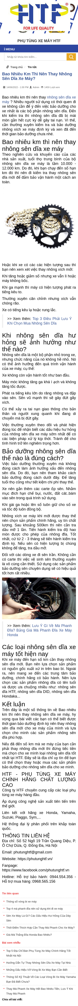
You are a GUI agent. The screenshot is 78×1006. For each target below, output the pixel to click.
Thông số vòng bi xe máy (21, 901)
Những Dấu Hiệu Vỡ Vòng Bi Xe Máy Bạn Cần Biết (36, 969)
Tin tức (32, 67)
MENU (9, 49)
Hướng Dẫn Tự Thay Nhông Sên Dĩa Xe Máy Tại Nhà (38, 962)
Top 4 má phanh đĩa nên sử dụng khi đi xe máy (34, 908)
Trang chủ (16, 67)
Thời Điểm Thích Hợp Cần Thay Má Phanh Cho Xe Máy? (40, 927)
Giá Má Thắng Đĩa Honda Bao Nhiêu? (29, 934)
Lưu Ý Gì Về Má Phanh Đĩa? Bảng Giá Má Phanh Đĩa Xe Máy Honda (39, 630)
